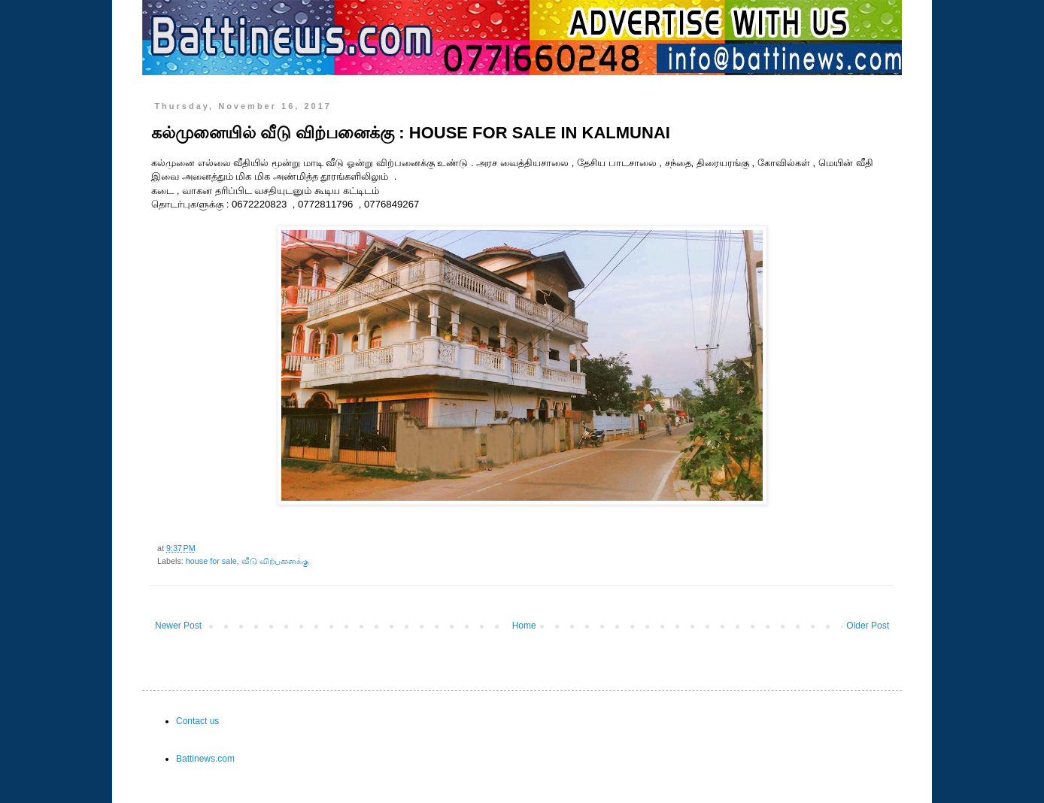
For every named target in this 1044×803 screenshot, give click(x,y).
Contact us (197, 721)
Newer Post (178, 625)
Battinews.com (205, 758)
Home (524, 625)
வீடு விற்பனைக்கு (275, 560)
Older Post (867, 625)
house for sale (211, 560)
